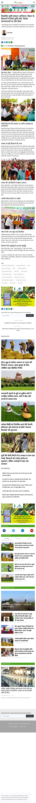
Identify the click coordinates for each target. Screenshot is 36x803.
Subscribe (29, 321)
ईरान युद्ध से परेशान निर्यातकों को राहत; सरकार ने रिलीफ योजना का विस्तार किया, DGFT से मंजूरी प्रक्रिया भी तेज (24, 641)
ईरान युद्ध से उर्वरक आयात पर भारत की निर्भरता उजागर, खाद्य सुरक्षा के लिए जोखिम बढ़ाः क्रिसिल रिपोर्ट (16, 371)
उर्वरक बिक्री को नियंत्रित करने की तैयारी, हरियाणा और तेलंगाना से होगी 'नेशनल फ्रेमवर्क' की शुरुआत (17, 433)
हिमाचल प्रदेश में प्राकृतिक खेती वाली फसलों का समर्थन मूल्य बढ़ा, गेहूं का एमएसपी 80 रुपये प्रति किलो (24, 664)
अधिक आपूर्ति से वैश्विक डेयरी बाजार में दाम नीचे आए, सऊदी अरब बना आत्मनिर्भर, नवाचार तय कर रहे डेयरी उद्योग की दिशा (16, 703)
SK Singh (16, 572)
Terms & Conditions (13, 738)
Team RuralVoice (18, 593)
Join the (13, 46)
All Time (29, 550)
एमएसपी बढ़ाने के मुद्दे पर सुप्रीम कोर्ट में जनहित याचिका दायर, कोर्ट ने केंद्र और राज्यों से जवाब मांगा (16, 402)
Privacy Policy (23, 738)
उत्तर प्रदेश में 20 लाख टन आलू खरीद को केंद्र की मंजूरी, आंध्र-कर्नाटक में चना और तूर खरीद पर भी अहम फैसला (24, 629)
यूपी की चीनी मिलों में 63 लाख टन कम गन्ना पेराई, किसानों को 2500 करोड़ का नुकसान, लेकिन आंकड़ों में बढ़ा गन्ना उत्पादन (18, 465)
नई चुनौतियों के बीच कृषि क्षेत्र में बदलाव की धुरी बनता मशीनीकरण (18, 329)
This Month (18, 550)
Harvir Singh (17, 561)
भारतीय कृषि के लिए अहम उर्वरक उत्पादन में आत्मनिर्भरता (15, 497)
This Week (6, 550)
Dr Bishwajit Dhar (18, 654)
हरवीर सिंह (9, 33)
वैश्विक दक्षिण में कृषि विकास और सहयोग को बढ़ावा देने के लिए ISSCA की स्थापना (18, 335)
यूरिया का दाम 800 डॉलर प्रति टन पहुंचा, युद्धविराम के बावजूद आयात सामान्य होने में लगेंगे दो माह (25, 578)
